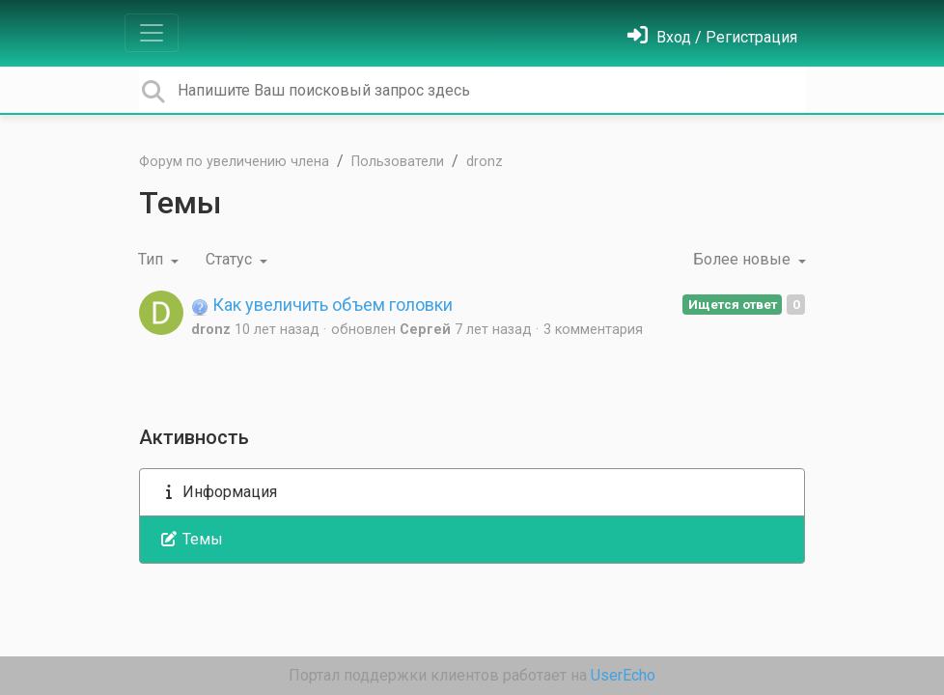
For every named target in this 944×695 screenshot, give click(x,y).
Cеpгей (425, 329)
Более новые (743, 259)
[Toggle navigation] (152, 33)
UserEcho (623, 675)
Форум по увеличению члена (234, 161)
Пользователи (397, 161)
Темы (191, 539)
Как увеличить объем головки (322, 304)
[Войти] (712, 37)
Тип (152, 259)
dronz (484, 161)
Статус (231, 259)
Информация (218, 492)
